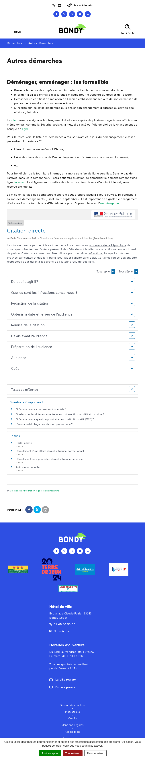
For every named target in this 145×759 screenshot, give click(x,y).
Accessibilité (72, 731)
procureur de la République (107, 245)
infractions (96, 253)
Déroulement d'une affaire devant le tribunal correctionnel (50, 450)
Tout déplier (128, 271)
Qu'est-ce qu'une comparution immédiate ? (41, 409)
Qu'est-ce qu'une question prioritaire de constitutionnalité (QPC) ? (55, 419)
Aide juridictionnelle (28, 466)
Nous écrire (59, 631)
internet (19, 182)
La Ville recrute (62, 679)
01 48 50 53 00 (62, 624)
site (13, 120)
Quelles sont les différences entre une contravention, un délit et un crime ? (60, 414)
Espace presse (62, 687)
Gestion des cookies (72, 705)
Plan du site (72, 711)
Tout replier (106, 271)
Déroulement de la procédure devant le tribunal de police (49, 458)
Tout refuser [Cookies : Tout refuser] (72, 753)
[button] (72, 281)
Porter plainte (24, 442)
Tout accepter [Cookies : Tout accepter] (50, 753)
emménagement (110, 203)
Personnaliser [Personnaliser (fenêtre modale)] (95, 753)
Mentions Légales (72, 725)
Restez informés (80, 5)
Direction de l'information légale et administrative (34, 490)
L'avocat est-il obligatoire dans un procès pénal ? (44, 424)
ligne (25, 128)
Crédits (72, 718)
